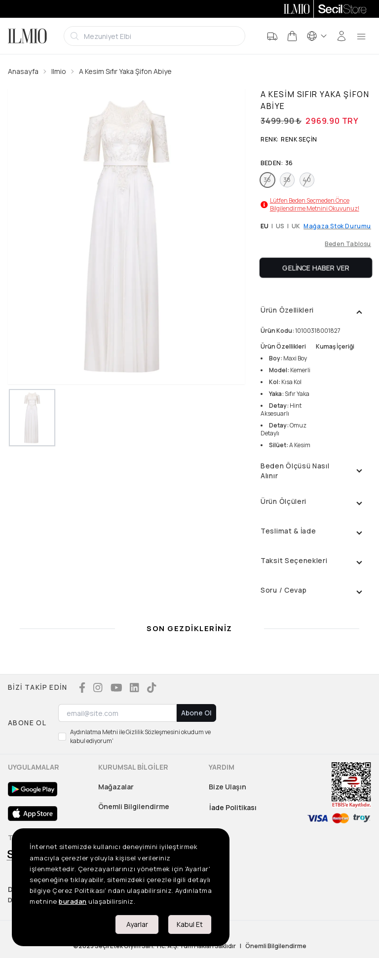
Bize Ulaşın (227, 786)
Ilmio (58, 71)
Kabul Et (190, 924)
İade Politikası (233, 807)
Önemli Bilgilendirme (133, 806)
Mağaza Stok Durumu (337, 226)
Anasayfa (23, 71)
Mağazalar (116, 786)
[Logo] (27, 36)
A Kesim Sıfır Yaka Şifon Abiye (125, 71)
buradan (73, 901)
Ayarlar (137, 924)
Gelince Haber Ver (316, 267)
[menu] (361, 36)
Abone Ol (196, 712)
